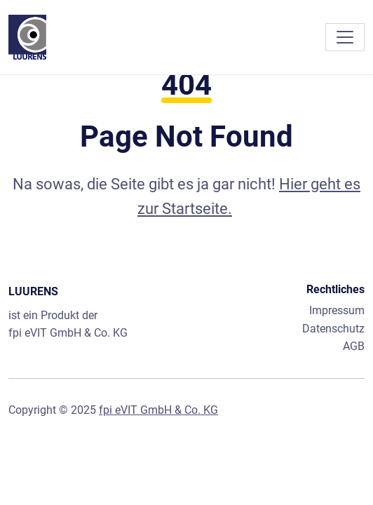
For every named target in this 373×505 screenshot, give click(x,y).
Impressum (337, 310)
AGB (354, 346)
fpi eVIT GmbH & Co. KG (68, 332)
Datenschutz (333, 328)
